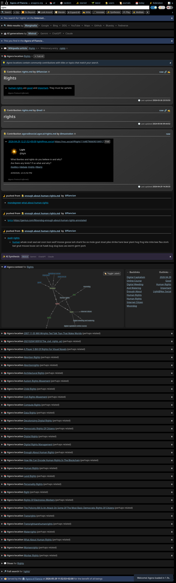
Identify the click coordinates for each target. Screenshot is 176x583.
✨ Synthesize (113, 12)
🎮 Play (126, 12)
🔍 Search (6, 12)
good (30, 87)
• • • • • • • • (66, 25)
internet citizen (135, 302)
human (16, 242)
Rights (32, 48)
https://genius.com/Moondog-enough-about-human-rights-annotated (50, 220)
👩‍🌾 (5, 71)
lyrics (10, 220)
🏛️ (23, 578)
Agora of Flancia (34, 578)
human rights (15, 87)
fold (107, 142)
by (87, 196)
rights (62, 48)
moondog (132, 305)
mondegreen (14, 202)
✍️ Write (86, 12)
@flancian (70, 195)
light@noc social (162, 291)
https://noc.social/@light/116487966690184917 (79, 141)
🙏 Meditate (138, 12)
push (10, 237)
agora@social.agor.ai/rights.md (39, 133)
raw (161, 71)
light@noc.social (45, 141)
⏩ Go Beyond (28, 12)
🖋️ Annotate (98, 12)
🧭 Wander (60, 12)
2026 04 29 (165, 277)
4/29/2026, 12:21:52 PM (21, 173)
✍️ (169, 71)
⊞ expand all (74, 12)
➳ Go (16, 12)
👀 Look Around (45, 12)
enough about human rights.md (42, 195)
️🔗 (165, 71)
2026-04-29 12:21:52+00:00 (22, 141)
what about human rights (35, 202)
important (43, 87)
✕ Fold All (39, 56)
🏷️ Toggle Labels (112, 273)
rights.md (27, 71)
